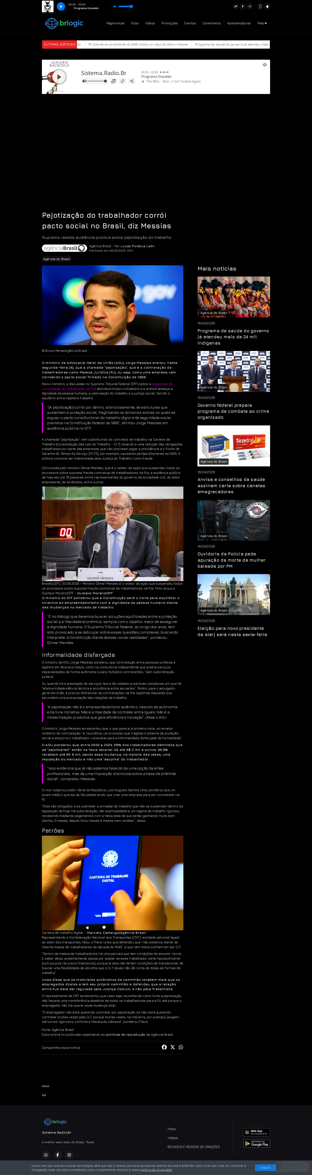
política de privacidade (156, 1169)
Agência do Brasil (56, 259)
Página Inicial (115, 23)
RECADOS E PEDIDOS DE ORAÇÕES (194, 1147)
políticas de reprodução (125, 1034)
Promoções (170, 23)
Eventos (190, 23)
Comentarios (211, 23)
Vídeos (150, 23)
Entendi (265, 1167)
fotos (135, 23)
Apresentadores (239, 23)
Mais (262, 23)
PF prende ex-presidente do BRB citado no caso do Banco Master (151, 44)
